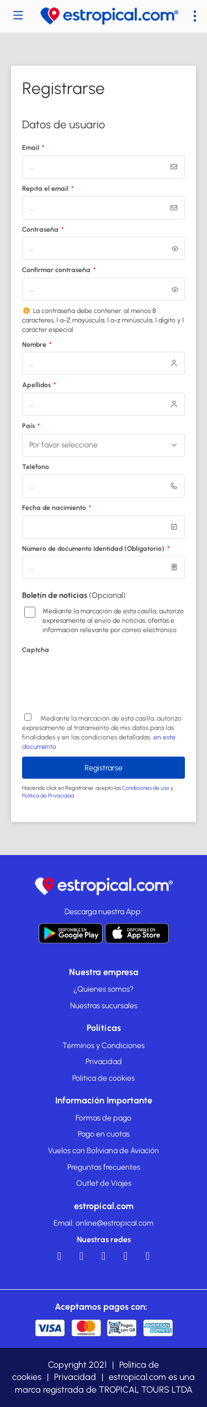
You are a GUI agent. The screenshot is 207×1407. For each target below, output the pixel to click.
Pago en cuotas (104, 1134)
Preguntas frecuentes (103, 1167)
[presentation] (106, 679)
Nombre (36, 344)
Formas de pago (103, 1118)
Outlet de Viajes (103, 1183)
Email (33, 148)
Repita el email (47, 188)
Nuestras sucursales (103, 1005)
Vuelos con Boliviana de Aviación (103, 1150)
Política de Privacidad (48, 795)
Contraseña (42, 229)
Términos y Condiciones (103, 1045)
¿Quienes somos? (103, 989)
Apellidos (39, 385)
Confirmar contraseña (58, 270)
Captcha (35, 650)
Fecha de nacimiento (56, 508)
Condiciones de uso (146, 787)
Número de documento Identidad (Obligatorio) (95, 549)
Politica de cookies (103, 1078)
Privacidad (104, 1061)
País (31, 426)
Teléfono (35, 467)
